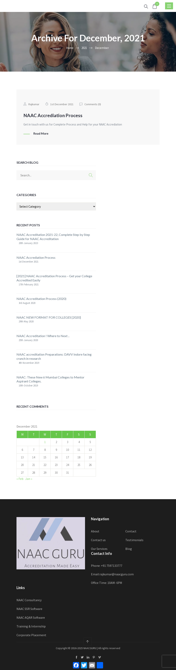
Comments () (94, 104)
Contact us (98, 540)
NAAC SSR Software (29, 609)
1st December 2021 (62, 104)
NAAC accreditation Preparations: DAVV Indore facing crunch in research (54, 356)
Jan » (28, 478)
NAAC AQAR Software (30, 617)
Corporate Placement (31, 635)
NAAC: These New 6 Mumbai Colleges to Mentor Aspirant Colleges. (50, 379)
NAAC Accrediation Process (55, 115)
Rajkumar (34, 104)
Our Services (99, 548)
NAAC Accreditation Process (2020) (41, 298)
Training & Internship (31, 626)
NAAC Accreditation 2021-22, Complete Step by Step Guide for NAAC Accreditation (53, 236)
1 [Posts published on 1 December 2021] (45, 442)
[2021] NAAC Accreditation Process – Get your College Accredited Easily (54, 278)
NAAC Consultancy (29, 600)
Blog (128, 548)
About (95, 531)
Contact (130, 531)
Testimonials (134, 540)
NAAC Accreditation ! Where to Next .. (42, 335)
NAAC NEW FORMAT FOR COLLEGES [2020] (48, 317)
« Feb (19, 478)
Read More (40, 133)
